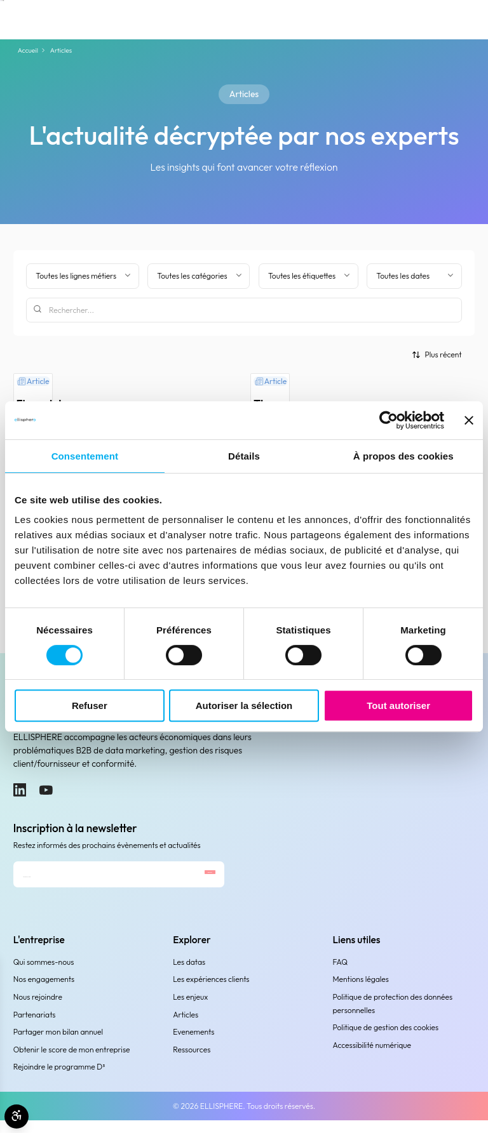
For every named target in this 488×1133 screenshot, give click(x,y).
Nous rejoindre (37, 1010)
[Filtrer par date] (414, 276)
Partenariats (34, 1027)
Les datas (189, 974)
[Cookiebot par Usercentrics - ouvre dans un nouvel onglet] (388, 420)
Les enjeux (190, 1010)
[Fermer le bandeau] (468, 420)
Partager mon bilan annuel (58, 1045)
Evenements (193, 1045)
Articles (185, 1027)
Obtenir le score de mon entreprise (71, 1062)
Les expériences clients (211, 992)
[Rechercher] (243, 310)
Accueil (28, 50)
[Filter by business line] (82, 276)
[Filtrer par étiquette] (308, 276)
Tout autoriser (398, 705)
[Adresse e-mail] (84, 881)
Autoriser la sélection (244, 705)
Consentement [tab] (84, 456)
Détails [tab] (244, 456)
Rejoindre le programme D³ (59, 1080)
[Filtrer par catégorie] (198, 276)
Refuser (89, 705)
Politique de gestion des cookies (386, 1040)
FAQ (340, 974)
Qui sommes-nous (43, 974)
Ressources (191, 1062)
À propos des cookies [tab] (403, 456)
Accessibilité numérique (372, 1058)
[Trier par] (437, 354)
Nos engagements (43, 992)
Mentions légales (361, 992)
